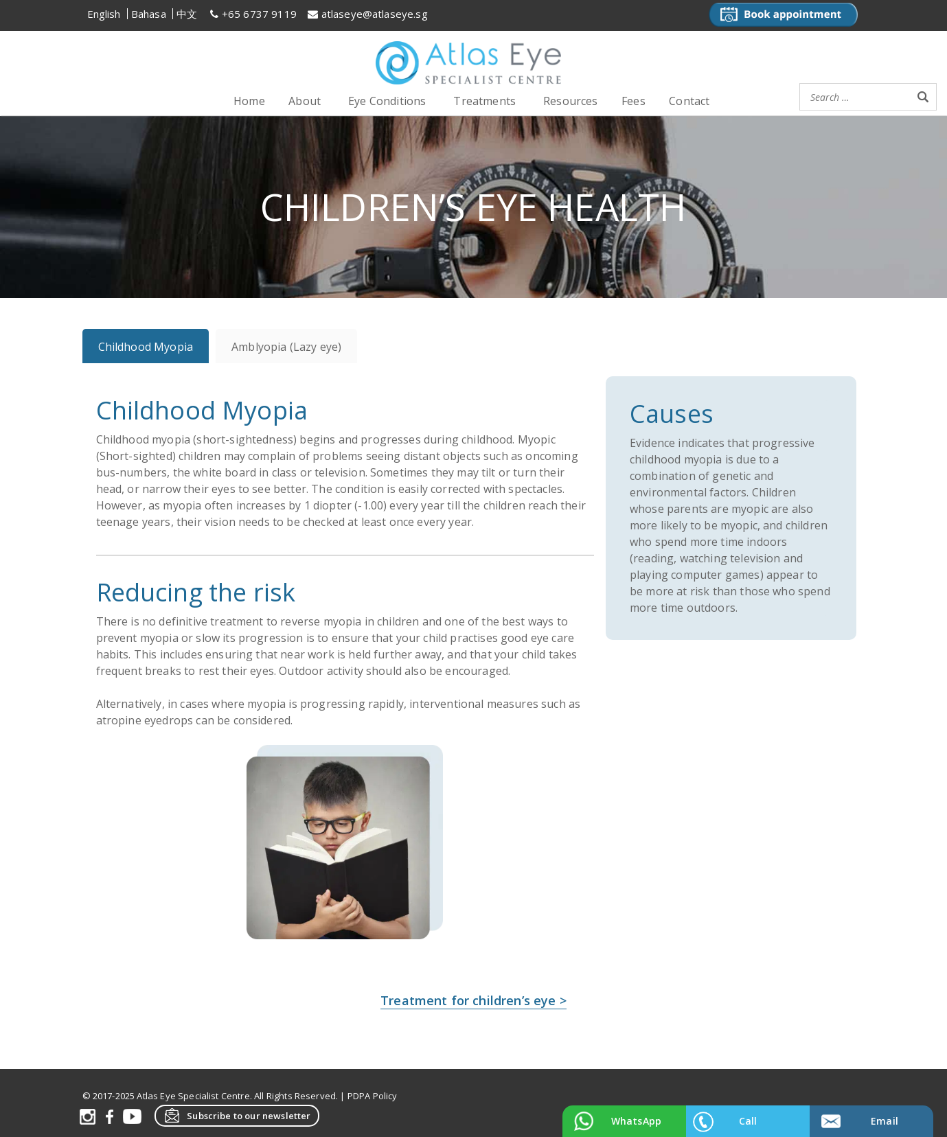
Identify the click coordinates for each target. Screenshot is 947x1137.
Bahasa (148, 14)
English (104, 14)
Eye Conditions (387, 100)
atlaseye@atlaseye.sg (374, 14)
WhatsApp (636, 1120)
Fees (633, 100)
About (304, 100)
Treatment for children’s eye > (473, 999)
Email (884, 1120)
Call (748, 1120)
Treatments (484, 100)
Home (249, 100)
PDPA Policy (372, 1095)
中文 (186, 14)
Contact (689, 100)
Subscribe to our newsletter (237, 1115)
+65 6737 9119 (259, 14)
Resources (570, 100)
